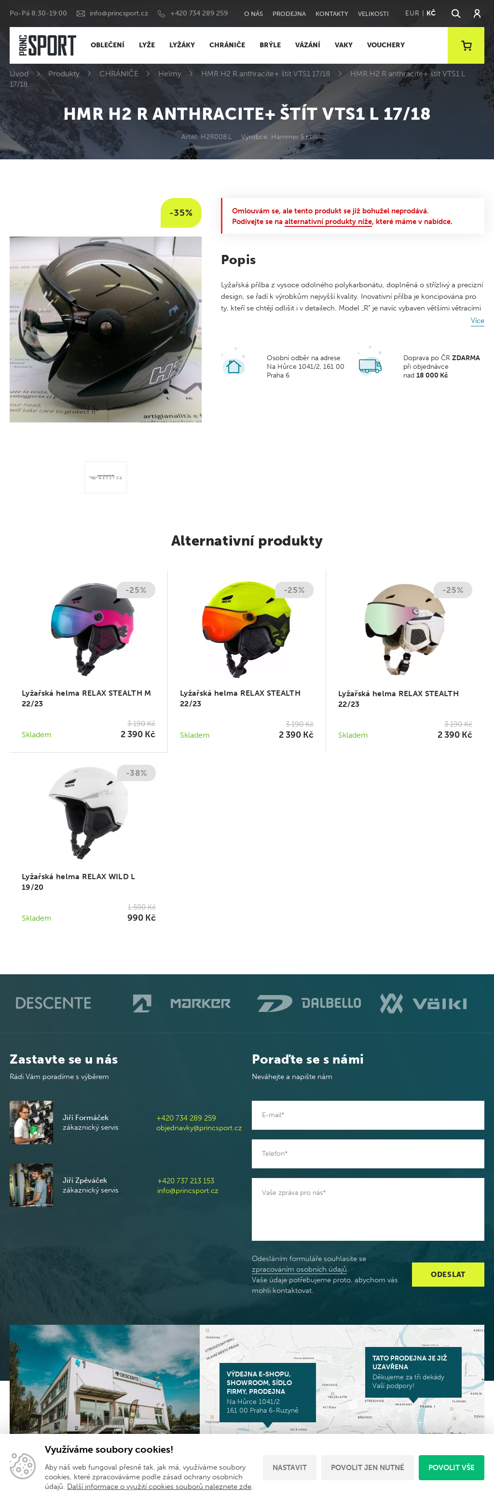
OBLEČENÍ (107, 45)
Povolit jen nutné (367, 1467)
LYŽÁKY (182, 45)
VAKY (344, 45)
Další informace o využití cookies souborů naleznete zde (159, 1486)
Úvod (19, 73)
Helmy (169, 73)
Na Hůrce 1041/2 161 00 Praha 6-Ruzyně (268, 1392)
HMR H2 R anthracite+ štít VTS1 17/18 (265, 73)
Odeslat (448, 1274)
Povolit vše (451, 1467)
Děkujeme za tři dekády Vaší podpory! (413, 1372)
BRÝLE (270, 45)
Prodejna (289, 13)
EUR (412, 13)
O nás (253, 13)
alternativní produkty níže (328, 221)
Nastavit (290, 1467)
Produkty (64, 73)
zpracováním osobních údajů (299, 1269)
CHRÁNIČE (227, 45)
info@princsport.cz (119, 13)
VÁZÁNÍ (307, 45)
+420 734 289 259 (199, 13)
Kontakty (332, 13)
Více (477, 320)
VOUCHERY (386, 45)
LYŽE (147, 45)
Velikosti (373, 13)
